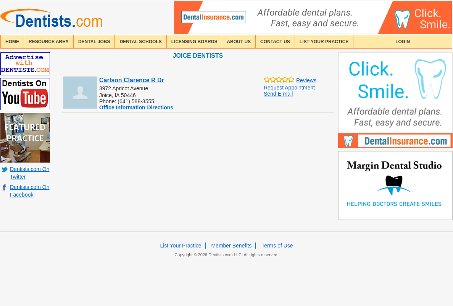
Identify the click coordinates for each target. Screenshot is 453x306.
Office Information (122, 107)
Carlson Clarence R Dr (131, 80)
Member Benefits (231, 246)
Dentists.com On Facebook (29, 191)
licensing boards (194, 41)
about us (239, 41)
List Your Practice (324, 41)
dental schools (140, 41)
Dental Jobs (94, 41)
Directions (160, 107)
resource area (49, 41)
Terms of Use (277, 246)
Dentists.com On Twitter (29, 173)
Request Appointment (289, 88)
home (12, 41)
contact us (275, 41)
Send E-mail (278, 94)
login (402, 41)
